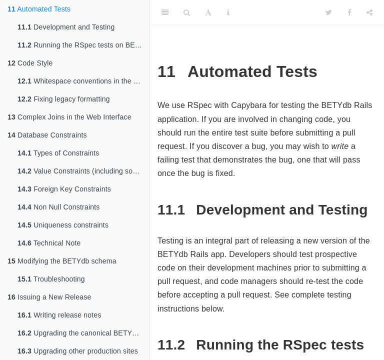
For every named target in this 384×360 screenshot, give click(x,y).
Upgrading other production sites (78, 351)
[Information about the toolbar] (228, 12)
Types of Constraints (59, 153)
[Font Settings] (208, 12)
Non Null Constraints (59, 207)
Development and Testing (66, 27)
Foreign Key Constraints (64, 189)
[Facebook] (349, 12)
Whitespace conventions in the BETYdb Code (84, 81)
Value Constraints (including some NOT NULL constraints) (84, 171)
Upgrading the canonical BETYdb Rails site (84, 333)
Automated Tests (39, 9)
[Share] (369, 12)
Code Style (30, 63)
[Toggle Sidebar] (165, 12)
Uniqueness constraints (63, 225)
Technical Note (49, 243)
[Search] (187, 12)
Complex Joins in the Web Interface (70, 117)
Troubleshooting (51, 279)
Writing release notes (60, 315)
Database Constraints (47, 135)
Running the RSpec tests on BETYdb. (84, 45)
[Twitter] (329, 12)
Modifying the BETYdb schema (62, 261)
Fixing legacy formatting (64, 99)
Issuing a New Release (49, 297)
